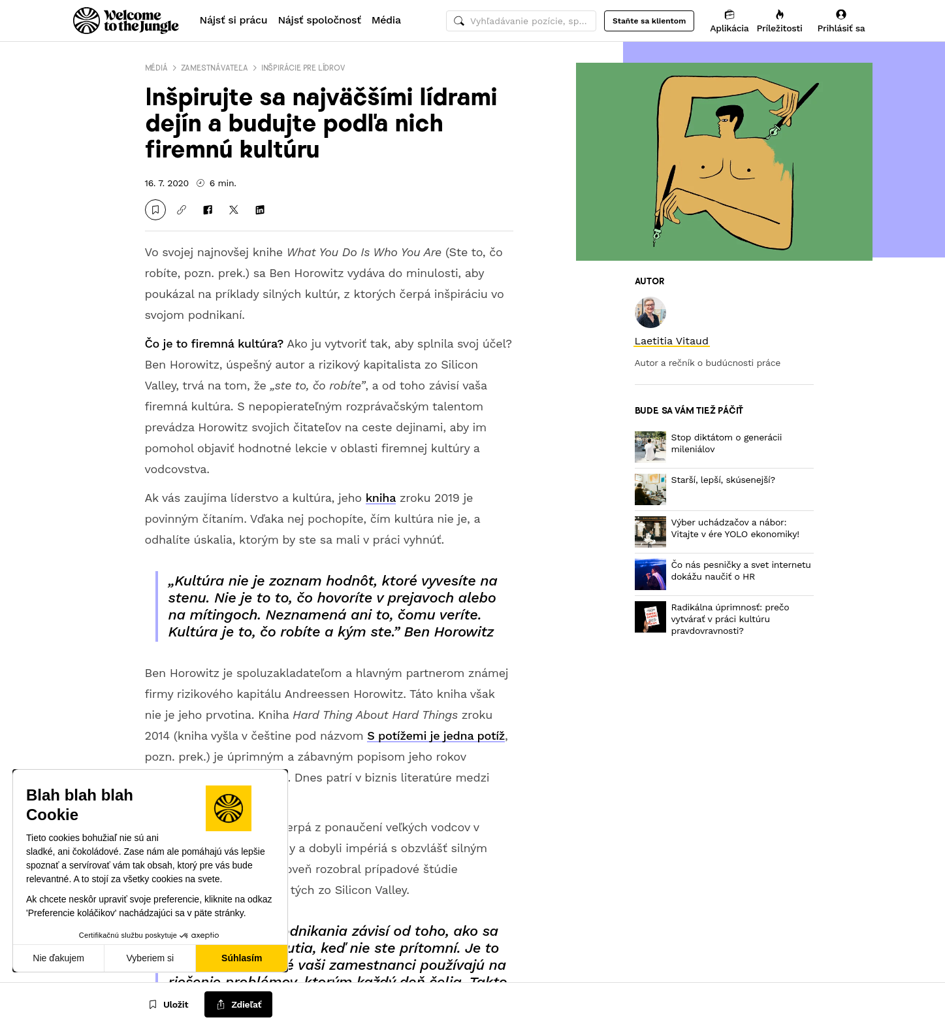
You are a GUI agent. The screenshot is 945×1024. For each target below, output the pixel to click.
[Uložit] (155, 209)
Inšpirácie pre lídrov (303, 68)
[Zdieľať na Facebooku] (207, 209)
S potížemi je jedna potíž (436, 735)
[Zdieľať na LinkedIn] (259, 209)
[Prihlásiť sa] (841, 20)
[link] (672, 341)
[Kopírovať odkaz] (181, 209)
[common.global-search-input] (521, 20)
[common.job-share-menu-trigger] (238, 1005)
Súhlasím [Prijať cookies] (241, 958)
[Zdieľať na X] (233, 209)
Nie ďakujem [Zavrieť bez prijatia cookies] (58, 958)
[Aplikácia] (729, 20)
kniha (381, 497)
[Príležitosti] (780, 20)
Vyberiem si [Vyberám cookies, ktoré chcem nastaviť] (150, 958)
